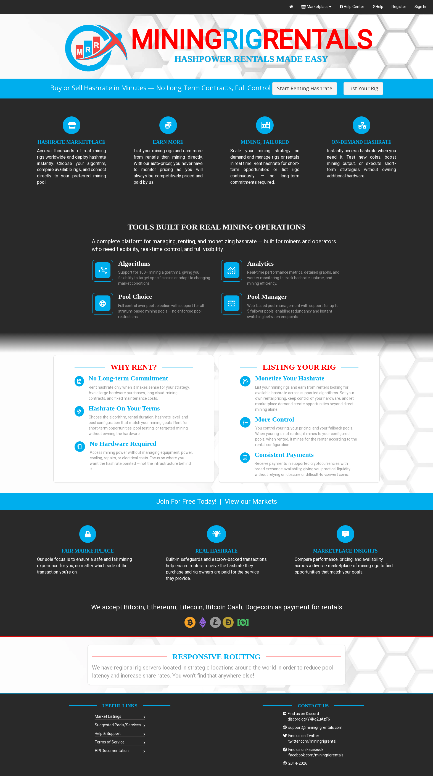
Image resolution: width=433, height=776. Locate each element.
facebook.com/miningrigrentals (316, 755)
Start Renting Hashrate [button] (304, 88)
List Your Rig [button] (363, 88)
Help (378, 6)
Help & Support (108, 733)
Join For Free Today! (186, 501)
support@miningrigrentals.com (315, 727)
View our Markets (251, 501)
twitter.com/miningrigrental (312, 741)
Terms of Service (110, 742)
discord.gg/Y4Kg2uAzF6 (309, 719)
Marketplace (316, 6)
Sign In (420, 6)
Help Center (352, 6)
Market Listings (108, 716)
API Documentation (112, 750)
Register (399, 6)
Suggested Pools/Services (118, 725)
